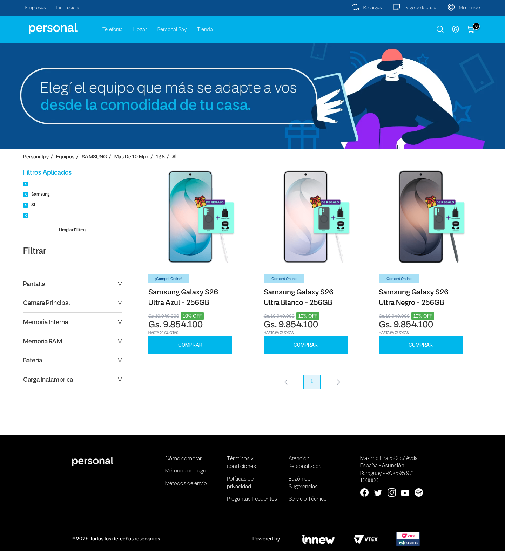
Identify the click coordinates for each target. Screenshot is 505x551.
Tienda (205, 29)
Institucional (69, 8)
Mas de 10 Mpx (131, 157)
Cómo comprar (183, 458)
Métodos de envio (186, 483)
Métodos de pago (185, 471)
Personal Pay (172, 29)
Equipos (65, 157)
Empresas (35, 8)
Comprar (190, 345)
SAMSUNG (94, 157)
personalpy (36, 157)
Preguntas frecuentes (252, 499)
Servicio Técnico (308, 499)
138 (160, 157)
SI (174, 157)
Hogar (140, 29)
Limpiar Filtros (72, 230)
